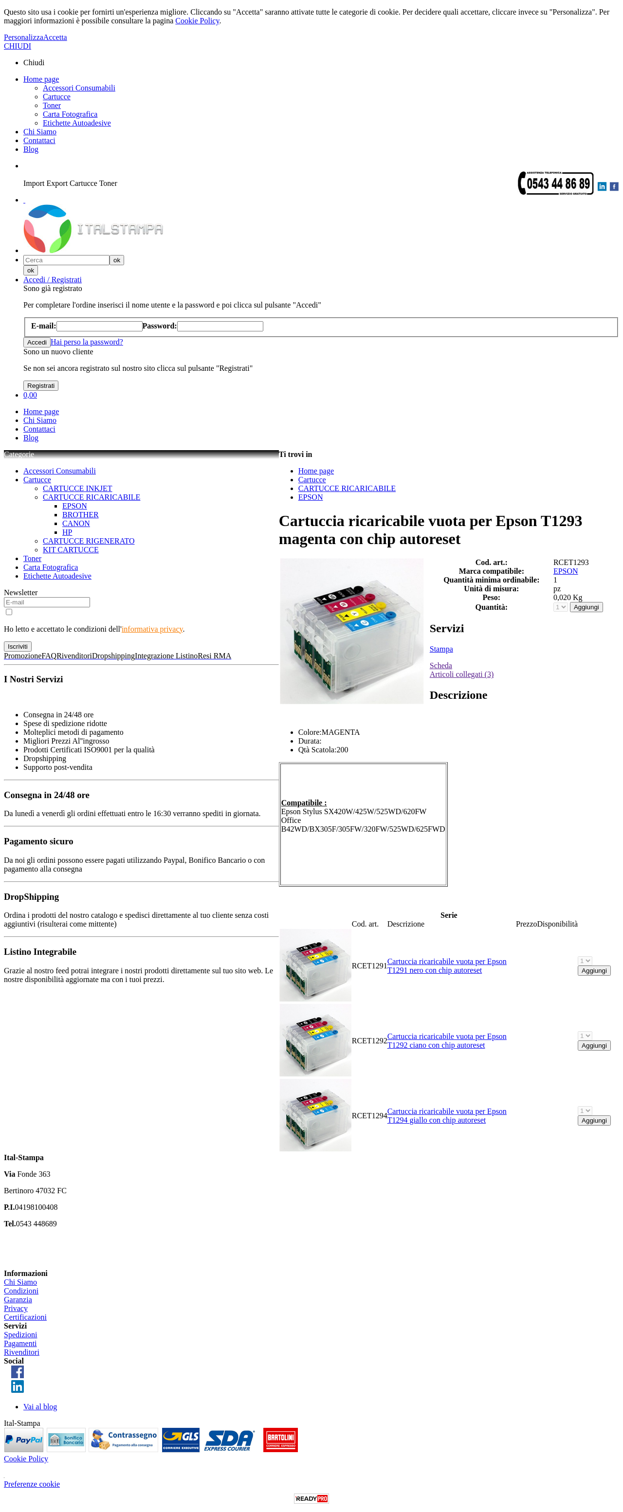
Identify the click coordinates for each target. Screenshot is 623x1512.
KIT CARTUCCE (71, 550)
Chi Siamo (39, 132)
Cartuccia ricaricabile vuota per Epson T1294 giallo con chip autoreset (447, 1115)
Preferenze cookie (32, 1484)
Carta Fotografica (70, 114)
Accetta (55, 37)
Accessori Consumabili (79, 88)
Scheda (441, 665)
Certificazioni (25, 1317)
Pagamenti (20, 1343)
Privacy (16, 1308)
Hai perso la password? (87, 342)
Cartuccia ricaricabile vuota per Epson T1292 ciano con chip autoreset (447, 1040)
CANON (76, 523)
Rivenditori (21, 1352)
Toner (52, 105)
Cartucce (57, 96)
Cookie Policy (197, 21)
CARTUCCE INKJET (77, 488)
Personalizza (23, 37)
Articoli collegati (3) (462, 674)
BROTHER (80, 514)
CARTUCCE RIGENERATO (89, 541)
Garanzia (18, 1299)
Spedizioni (20, 1334)
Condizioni (21, 1291)
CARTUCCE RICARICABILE (91, 497)
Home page (41, 79)
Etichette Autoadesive (77, 123)
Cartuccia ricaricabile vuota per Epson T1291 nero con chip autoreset (447, 965)
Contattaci (39, 140)
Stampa (441, 649)
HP (67, 532)
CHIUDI (17, 46)
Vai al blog (40, 1407)
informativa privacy (152, 629)
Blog (30, 149)
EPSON (74, 506)
